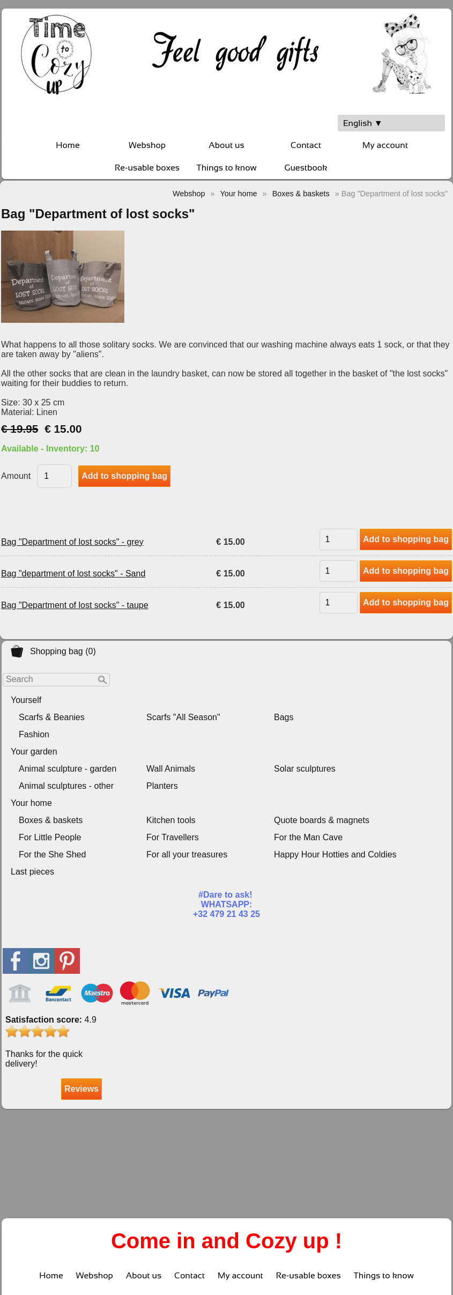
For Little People (50, 837)
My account (385, 145)
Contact (306, 145)
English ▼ (363, 123)
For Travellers (172, 837)
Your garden (34, 751)
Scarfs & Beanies (52, 717)
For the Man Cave (308, 837)
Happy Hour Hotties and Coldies (335, 854)
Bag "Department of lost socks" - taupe (74, 605)
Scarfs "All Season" (183, 717)
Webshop (147, 145)
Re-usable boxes (147, 167)
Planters (162, 785)
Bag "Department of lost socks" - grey (72, 541)
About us (226, 145)
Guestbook (306, 167)
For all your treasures (186, 854)
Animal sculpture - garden (67, 768)
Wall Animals (170, 768)
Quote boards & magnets (321, 820)
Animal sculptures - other (66, 785)
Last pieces (32, 871)
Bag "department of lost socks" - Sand (73, 573)
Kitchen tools (171, 820)
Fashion (34, 734)
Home (67, 145)
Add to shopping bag (406, 539)
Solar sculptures (305, 768)
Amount (16, 475)
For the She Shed (52, 854)
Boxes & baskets (51, 820)
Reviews (81, 1088)
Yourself (26, 700)
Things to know (226, 167)
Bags (283, 717)
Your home (31, 803)
